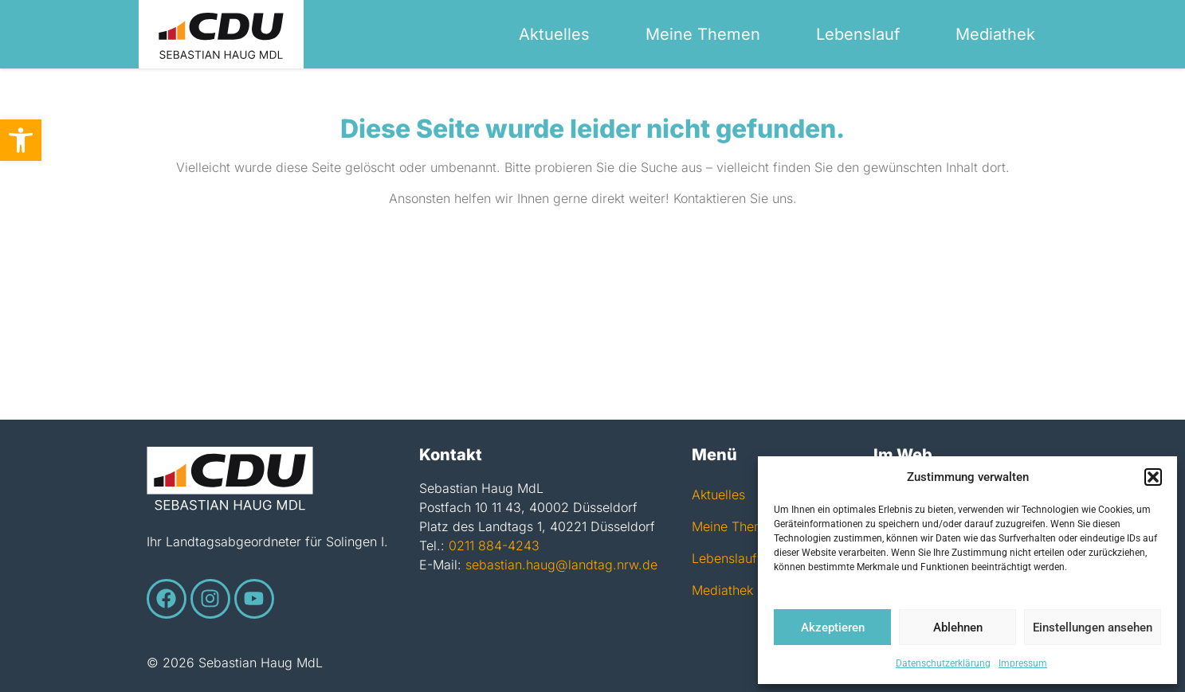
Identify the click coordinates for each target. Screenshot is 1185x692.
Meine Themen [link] (702, 34)
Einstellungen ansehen (1092, 627)
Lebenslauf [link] (858, 34)
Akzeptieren (833, 627)
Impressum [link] (1023, 663)
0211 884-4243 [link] (494, 545)
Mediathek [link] (995, 34)
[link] (20, 140)
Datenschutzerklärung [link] (943, 663)
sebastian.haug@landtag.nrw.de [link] (561, 565)
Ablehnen (958, 627)
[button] (1153, 477)
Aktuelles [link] (554, 34)
